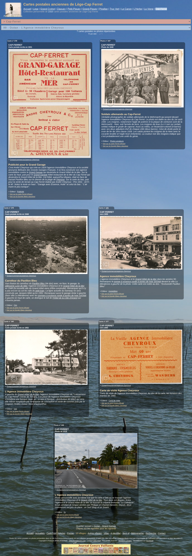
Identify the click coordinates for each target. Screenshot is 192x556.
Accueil (27, 9)
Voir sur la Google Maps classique (22, 196)
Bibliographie (137, 533)
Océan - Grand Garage (105, 526)
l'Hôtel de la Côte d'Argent (64, 298)
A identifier (116, 533)
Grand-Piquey (89, 9)
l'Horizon (60, 179)
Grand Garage (36, 172)
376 (107, 208)
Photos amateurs (117, 141)
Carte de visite (114, 401)
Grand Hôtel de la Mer (73, 286)
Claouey (61, 9)
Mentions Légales (125, 541)
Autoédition (112, 291)
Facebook (149, 541)
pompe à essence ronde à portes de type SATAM (137, 281)
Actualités (40, 533)
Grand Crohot (47, 9)
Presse (70, 533)
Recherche (151, 533)
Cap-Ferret (161, 9)
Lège (35, 9)
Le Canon (126, 9)
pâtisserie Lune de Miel (16, 286)
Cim (15, 305)
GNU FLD (97, 541)
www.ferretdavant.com (77, 541)
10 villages (81, 533)
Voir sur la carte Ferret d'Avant (21, 194)
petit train (39, 290)
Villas (106, 533)
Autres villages (95, 533)
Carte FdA (51, 533)
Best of (126, 533)
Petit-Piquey (74, 9)
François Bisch (122, 538)
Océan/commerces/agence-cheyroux (24, 160)
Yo (65, 512)
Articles (61, 533)
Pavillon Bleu (38, 283)
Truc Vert (114, 9)
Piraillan (103, 9)
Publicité (20, 192)
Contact (161, 533)
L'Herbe (138, 9)
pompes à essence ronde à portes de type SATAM (62, 295)
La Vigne (148, 9)
